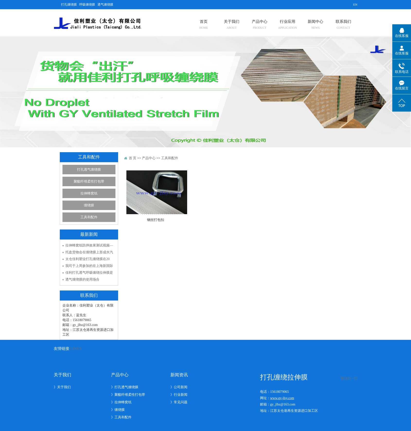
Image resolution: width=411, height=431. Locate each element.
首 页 (133, 158)
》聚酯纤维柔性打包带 (128, 394)
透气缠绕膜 (105, 4)
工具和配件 (88, 217)
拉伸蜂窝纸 (88, 193)
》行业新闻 (178, 394)
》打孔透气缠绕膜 (124, 387)
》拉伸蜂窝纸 (121, 402)
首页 (204, 24)
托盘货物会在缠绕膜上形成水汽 (89, 252)
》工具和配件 (121, 417)
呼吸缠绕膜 (87, 4)
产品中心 (259, 24)
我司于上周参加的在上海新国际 (89, 266)
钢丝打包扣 (155, 220)
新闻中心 (315, 24)
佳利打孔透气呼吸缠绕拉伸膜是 (89, 272)
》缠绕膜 (118, 410)
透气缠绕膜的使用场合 (82, 279)
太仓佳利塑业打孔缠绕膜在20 (87, 259)
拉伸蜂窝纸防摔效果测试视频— (89, 245)
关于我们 (231, 24)
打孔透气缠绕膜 (89, 169)
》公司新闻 (178, 387)
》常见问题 (178, 402)
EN (355, 4)
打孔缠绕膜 (69, 4)
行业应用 (287, 24)
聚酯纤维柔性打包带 (89, 181)
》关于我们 (62, 387)
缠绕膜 (89, 205)
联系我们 (343, 24)
